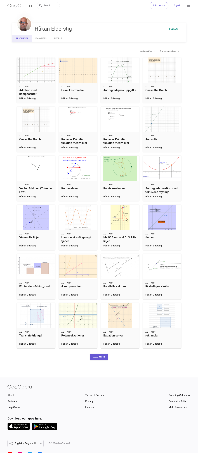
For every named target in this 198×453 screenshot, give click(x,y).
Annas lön (151, 139)
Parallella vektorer (115, 286)
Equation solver (113, 335)
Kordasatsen (69, 188)
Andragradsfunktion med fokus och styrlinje (161, 190)
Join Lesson (159, 5)
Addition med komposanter (28, 92)
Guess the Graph (156, 90)
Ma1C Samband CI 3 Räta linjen (119, 239)
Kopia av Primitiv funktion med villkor (74, 141)
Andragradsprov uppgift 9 (119, 90)
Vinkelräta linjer (29, 237)
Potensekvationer (72, 335)
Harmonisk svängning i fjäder (76, 239)
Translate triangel (30, 335)
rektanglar (152, 335)
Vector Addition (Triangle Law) (35, 190)
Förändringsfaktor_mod (34, 286)
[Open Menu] (189, 5)
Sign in (177, 5)
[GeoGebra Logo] (19, 5)
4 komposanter (71, 286)
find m (149, 237)
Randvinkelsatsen (114, 188)
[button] (99, 357)
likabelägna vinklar (157, 286)
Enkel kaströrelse (72, 90)
